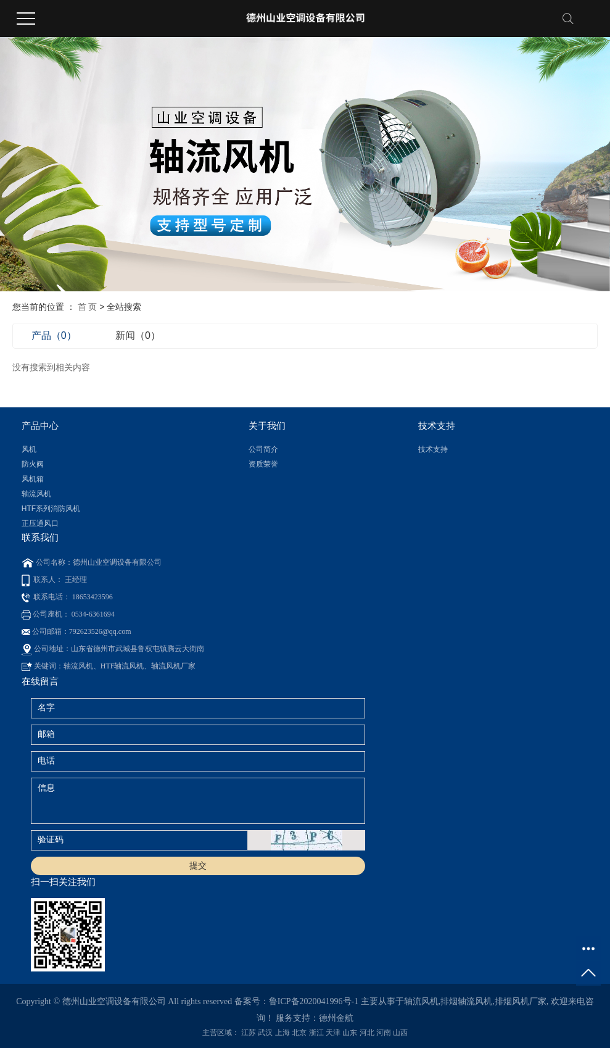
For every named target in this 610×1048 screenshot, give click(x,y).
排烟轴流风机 (466, 1001)
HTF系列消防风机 (51, 508)
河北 (367, 1032)
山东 (349, 1032)
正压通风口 (40, 523)
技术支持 (433, 449)
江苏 (248, 1032)
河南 (383, 1032)
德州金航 (336, 1018)
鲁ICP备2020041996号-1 (313, 1001)
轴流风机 (36, 493)
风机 (29, 449)
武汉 (265, 1032)
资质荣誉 (263, 464)
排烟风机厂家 (520, 1001)
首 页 (87, 307)
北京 (299, 1032)
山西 (400, 1032)
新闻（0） (137, 335)
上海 (282, 1032)
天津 (333, 1032)
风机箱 (33, 479)
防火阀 (33, 464)
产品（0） (53, 335)
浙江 (316, 1032)
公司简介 (263, 449)
